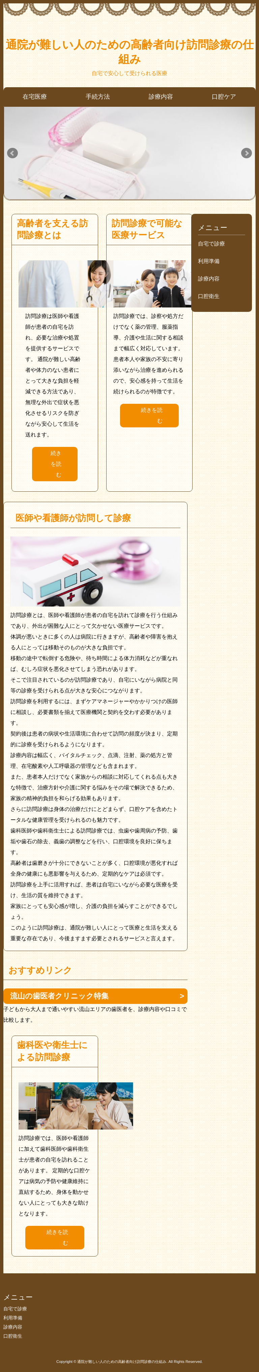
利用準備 (209, 261)
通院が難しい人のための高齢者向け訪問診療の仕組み (130, 51)
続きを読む (56, 464)
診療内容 (161, 96)
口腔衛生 (209, 296)
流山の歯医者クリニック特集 (59, 996)
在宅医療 (35, 96)
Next (246, 153)
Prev (12, 153)
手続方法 (98, 96)
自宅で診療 (211, 244)
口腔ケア (224, 96)
